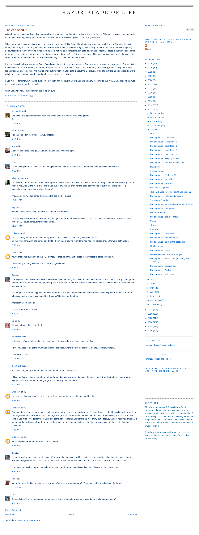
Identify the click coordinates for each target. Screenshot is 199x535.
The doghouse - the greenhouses (165, 217)
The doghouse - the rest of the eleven (167, 162)
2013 (150, 105)
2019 (150, 84)
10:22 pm (16, 200)
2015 (150, 97)
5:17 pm (16, 384)
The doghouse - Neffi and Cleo (164, 175)
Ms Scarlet (16, 111)
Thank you (154, 167)
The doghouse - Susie (160, 250)
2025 (150, 67)
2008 (150, 322)
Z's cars (153, 221)
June (152, 283)
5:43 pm (16, 400)
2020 (150, 80)
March (153, 296)
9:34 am (16, 268)
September (155, 125)
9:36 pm (16, 471)
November (155, 117)
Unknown (15, 233)
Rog (13, 146)
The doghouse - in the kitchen (163, 154)
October (154, 121)
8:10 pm (16, 139)
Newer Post (10, 514)
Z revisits (154, 229)
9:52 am (16, 313)
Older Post (132, 514)
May (152, 288)
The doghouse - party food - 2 (163, 146)
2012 (150, 109)
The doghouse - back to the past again (167, 242)
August (153, 129)
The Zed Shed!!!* (158, 212)
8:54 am (16, 503)
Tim (13, 479)
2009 (150, 318)
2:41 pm (16, 329)
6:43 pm (16, 445)
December (155, 113)
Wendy (14, 252)
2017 (150, 88)
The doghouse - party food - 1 (163, 150)
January (154, 304)
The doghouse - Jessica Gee (163, 266)
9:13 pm (16, 155)
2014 (150, 101)
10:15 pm (16, 487)
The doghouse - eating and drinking (166, 196)
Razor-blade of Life (99, 12)
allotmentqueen (18, 178)
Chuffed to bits (156, 246)
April (152, 292)
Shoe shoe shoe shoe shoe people (166, 254)
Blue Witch (16, 336)
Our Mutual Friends (159, 200)
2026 (150, 63)
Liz (12, 321)
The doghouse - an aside (161, 179)
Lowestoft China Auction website (160, 345)
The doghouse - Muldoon (161, 183)
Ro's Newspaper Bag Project (158, 359)
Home (71, 514)
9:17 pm (16, 171)
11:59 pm (16, 226)
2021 (150, 76)
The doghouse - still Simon (162, 274)
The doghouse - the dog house (164, 237)
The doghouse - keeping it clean (165, 158)
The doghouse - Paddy (160, 270)
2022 (150, 72)
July (152, 279)
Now (152, 133)
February (154, 300)
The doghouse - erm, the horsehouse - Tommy (171, 204)
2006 (150, 330)
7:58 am (16, 245)
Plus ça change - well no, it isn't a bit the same (171, 192)
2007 (150, 326)
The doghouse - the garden (162, 208)
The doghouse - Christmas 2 (163, 137)
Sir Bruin (15, 130)
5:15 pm (16, 358)
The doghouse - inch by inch (163, 233)
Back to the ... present (160, 187)
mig (13, 207)
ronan (148, 49)
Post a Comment (13, 510)
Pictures (153, 225)
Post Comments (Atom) (29, 520)
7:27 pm (16, 123)
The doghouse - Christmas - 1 (163, 142)
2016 (150, 93)
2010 (150, 314)
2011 (150, 309)
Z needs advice (157, 171)
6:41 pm (16, 430)
